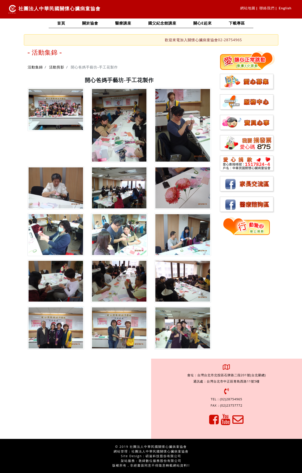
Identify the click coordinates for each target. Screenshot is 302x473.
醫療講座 (123, 23)
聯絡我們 (267, 8)
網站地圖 (247, 8)
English (285, 8)
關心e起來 (202, 23)
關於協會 (90, 23)
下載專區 (237, 23)
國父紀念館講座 (162, 23)
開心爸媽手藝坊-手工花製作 (94, 67)
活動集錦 (35, 67)
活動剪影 (56, 67)
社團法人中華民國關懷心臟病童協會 (54, 9)
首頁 (65, 23)
